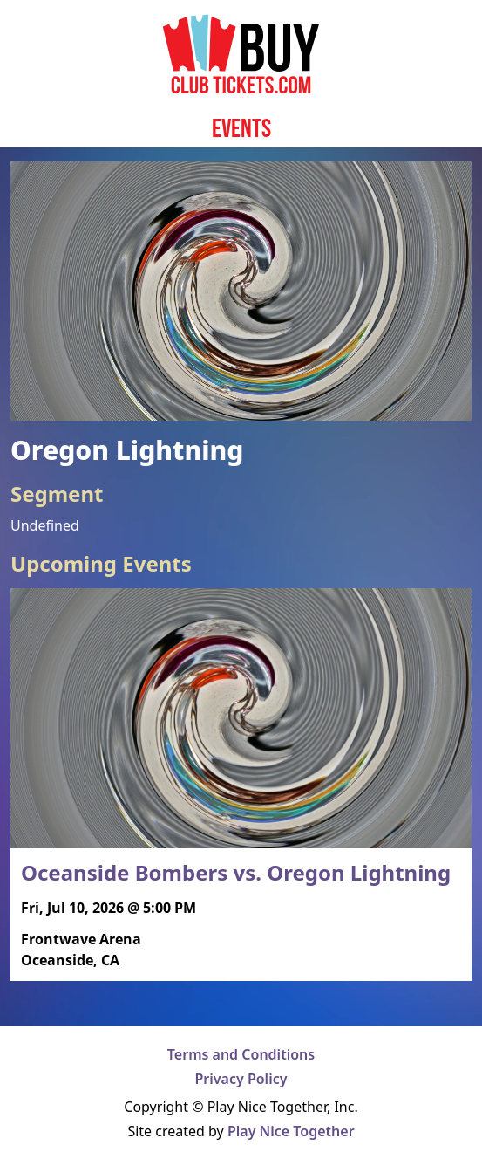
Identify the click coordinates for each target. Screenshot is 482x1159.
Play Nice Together (291, 1131)
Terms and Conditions (241, 1054)
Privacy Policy (241, 1078)
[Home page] (241, 54)
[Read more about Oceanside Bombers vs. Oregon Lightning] (241, 784)
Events (241, 127)
